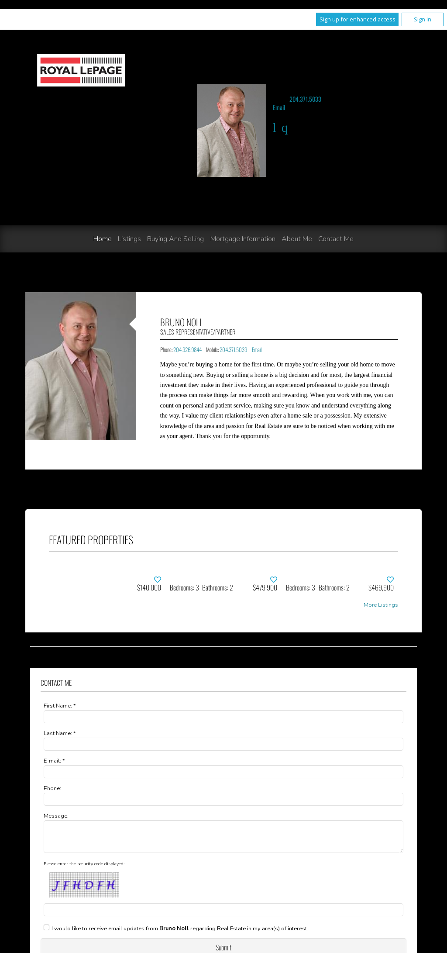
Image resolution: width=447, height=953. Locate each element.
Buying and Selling (175, 239)
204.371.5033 (305, 99)
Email (279, 107)
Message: (56, 816)
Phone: (52, 788)
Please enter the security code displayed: (84, 869)
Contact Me (336, 239)
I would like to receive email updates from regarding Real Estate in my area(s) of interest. (180, 934)
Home (102, 239)
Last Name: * (60, 733)
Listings (129, 239)
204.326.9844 (187, 349)
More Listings (381, 605)
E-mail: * (54, 761)
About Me (297, 239)
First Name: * (60, 706)
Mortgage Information (242, 239)
